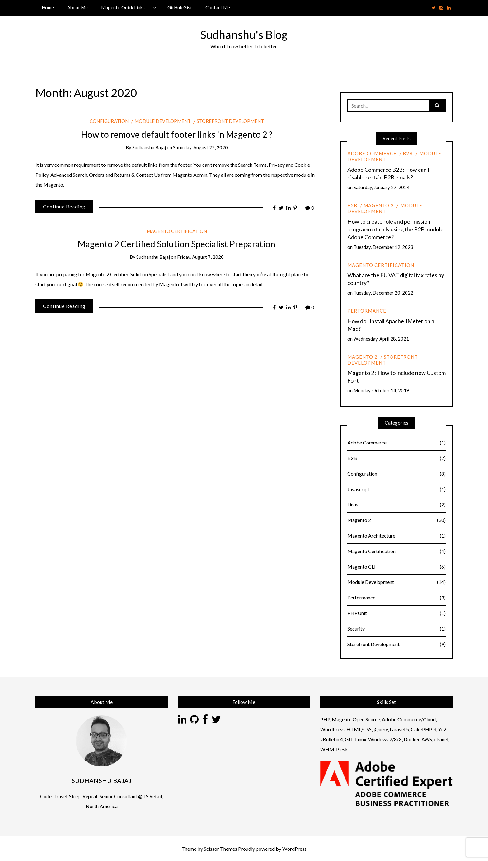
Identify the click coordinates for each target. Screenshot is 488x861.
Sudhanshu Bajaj (149, 147)
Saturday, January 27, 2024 (382, 187)
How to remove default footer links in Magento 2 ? (176, 134)
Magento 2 (379, 205)
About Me (77, 7)
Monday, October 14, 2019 (381, 390)
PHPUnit (396, 613)
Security (396, 628)
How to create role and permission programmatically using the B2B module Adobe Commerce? (395, 229)
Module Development (162, 121)
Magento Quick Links (123, 7)
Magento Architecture (396, 535)
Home (48, 7)
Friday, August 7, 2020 (200, 257)
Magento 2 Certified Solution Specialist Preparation (176, 244)
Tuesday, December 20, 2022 (383, 293)
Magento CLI (396, 566)
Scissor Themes (220, 849)
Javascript (396, 489)
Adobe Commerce (371, 153)
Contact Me (217, 7)
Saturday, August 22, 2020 (200, 147)
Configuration (109, 121)
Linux (396, 504)
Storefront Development (230, 121)
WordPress (294, 849)
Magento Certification (177, 231)
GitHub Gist (179, 7)
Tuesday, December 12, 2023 (383, 247)
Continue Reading (64, 206)
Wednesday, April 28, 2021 (381, 339)
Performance (366, 311)
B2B (408, 153)
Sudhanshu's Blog (244, 34)
